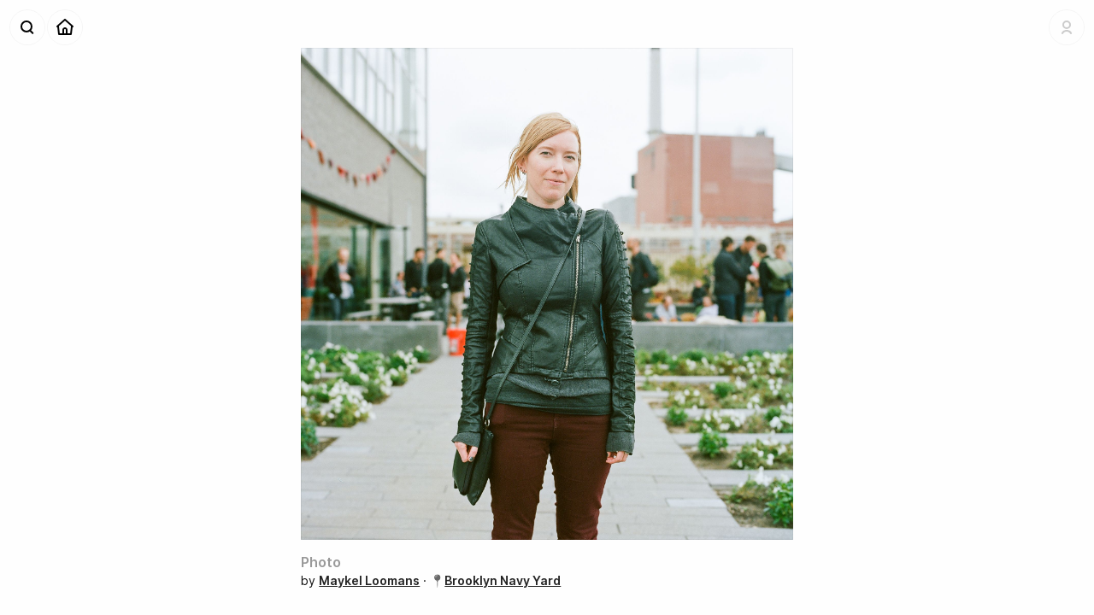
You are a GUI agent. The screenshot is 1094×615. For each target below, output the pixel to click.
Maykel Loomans (369, 580)
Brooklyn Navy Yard (502, 580)
